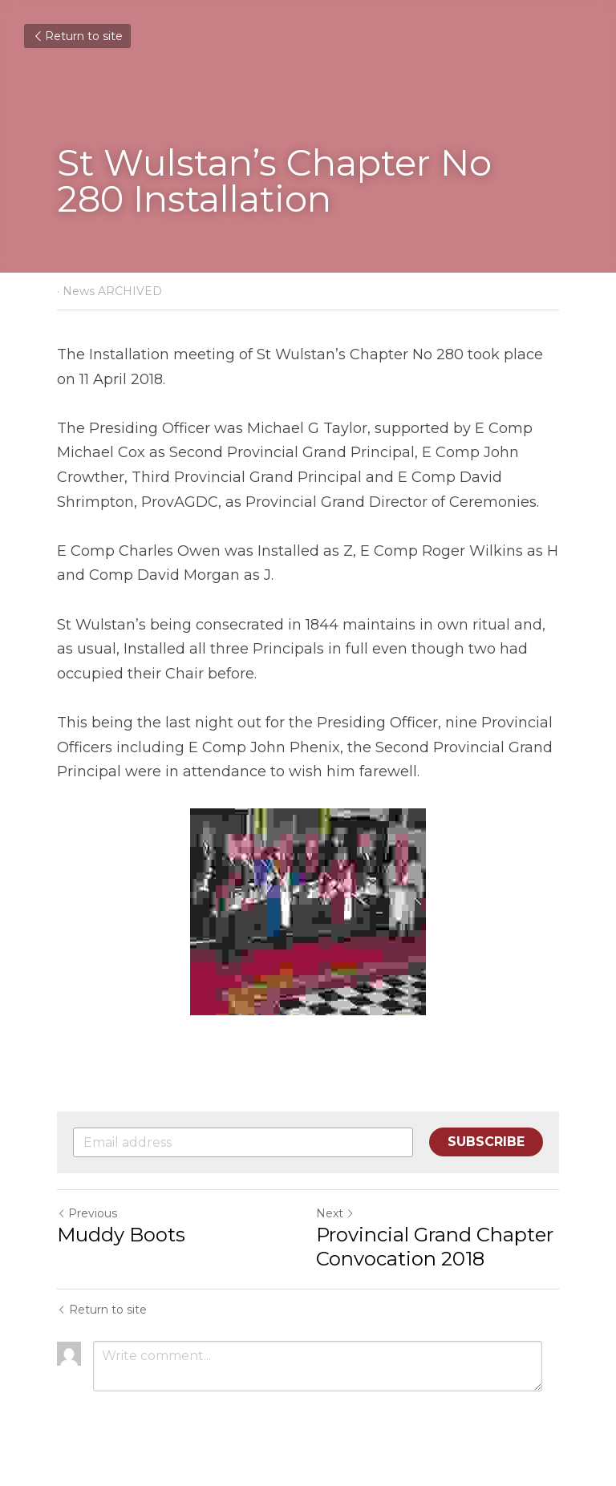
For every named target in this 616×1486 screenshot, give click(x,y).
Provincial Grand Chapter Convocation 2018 (434, 1246)
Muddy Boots (121, 1234)
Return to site (77, 36)
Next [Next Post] (335, 1213)
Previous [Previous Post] (87, 1213)
